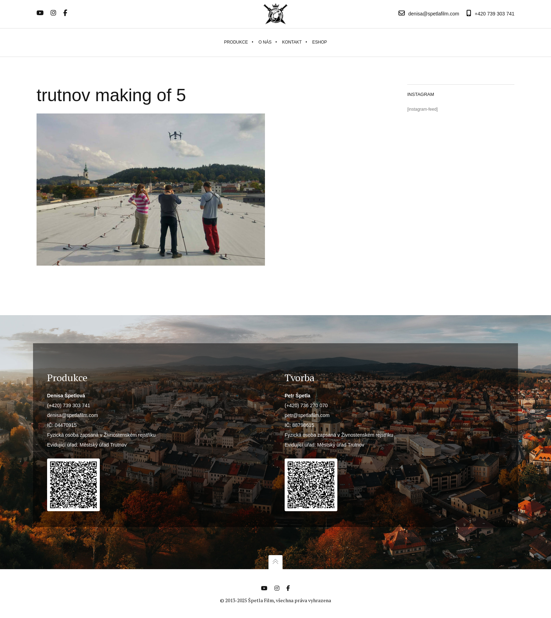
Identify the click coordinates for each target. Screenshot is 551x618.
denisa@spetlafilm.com (72, 415)
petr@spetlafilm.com (307, 415)
